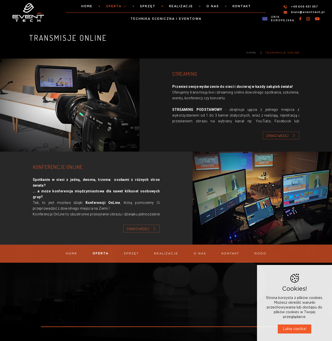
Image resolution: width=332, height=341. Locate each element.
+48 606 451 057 (304, 6)
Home (86, 6)
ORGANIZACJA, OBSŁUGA (163, 320)
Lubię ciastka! (294, 329)
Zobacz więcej (277, 135)
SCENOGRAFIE (154, 297)
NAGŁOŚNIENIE (154, 291)
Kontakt (241, 6)
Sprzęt (148, 6)
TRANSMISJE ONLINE (282, 53)
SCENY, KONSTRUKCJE (160, 308)
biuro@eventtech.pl (307, 12)
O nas (212, 6)
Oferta (114, 6)
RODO (260, 253)
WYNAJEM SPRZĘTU (159, 314)
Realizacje (181, 6)
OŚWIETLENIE (153, 285)
